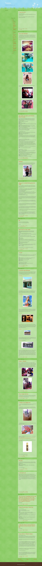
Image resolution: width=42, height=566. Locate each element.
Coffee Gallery (25, 85)
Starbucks (27, 158)
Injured (21, 158)
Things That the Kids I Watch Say (26, 507)
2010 (12, 53)
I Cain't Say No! (22, 12)
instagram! (20, 405)
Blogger (24, 564)
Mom (23, 158)
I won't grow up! (22, 472)
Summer (24, 456)
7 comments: (26, 455)
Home (27, 559)
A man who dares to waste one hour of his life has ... (15, 48)
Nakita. (8, 3)
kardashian (22, 492)
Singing (21, 29)
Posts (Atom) (22, 560)
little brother (21, 249)
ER (19, 220)
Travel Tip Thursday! (23, 33)
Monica (25, 158)
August (13, 21)
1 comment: (26, 28)
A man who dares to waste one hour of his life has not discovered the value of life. (27, 526)
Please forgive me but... (24, 394)
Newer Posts (19, 559)
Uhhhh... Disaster (22, 361)
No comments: (26, 157)
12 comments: (26, 215)
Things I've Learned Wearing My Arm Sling (15, 29)
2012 (12, 19)
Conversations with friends (23, 226)
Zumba (22, 216)
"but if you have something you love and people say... (14, 43)
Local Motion (20, 340)
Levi (22, 158)
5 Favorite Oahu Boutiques (24, 270)
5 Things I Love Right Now (25, 402)
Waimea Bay (26, 111)
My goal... (21, 460)
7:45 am (20, 252)
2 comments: (26, 265)
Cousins (24, 111)
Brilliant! (21, 161)
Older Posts (35, 559)
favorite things (21, 456)
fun (20, 492)
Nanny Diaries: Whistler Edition (26, 533)
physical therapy (22, 266)
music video (25, 492)
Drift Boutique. (20, 275)
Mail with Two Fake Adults (24, 229)
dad (20, 266)
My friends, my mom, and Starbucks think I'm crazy (14, 26)
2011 (12, 20)
